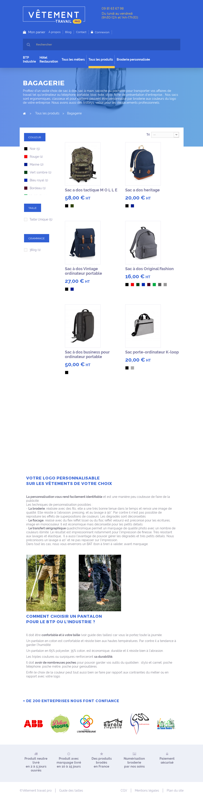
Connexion (101, 32)
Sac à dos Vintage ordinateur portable (83, 271)
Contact (81, 32)
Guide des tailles (71, 790)
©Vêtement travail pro (36, 790)
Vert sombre (40, 172)
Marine (36, 164)
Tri (148, 134)
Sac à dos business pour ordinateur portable (87, 354)
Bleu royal (39, 180)
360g (35, 250)
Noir (35, 148)
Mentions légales (147, 790)
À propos (55, 32)
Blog (68, 32)
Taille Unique (40, 219)
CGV (124, 790)
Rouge (36, 156)
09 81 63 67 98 (113, 8)
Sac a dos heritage (142, 190)
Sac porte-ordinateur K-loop (152, 352)
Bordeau (38, 188)
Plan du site (175, 790)
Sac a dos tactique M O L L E (91, 190)
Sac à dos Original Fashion (149, 268)
